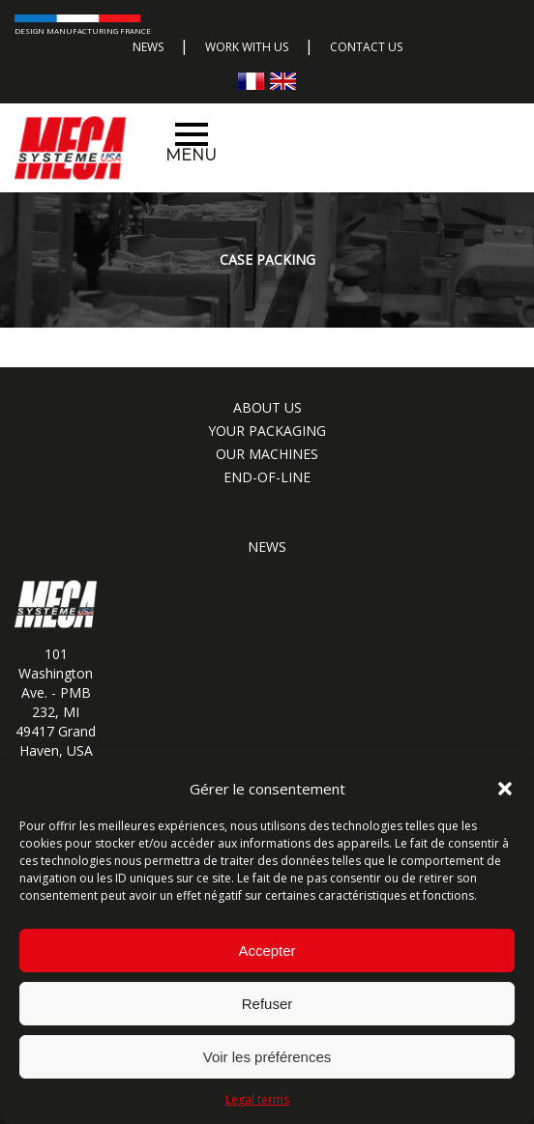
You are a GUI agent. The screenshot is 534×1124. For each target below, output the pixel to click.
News (148, 47)
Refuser (267, 1003)
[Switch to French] (251, 81)
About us (267, 407)
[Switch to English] (283, 81)
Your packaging (267, 430)
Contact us (366, 47)
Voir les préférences (267, 1057)
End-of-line (267, 477)
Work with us (246, 47)
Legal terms (257, 1099)
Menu (191, 143)
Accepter (266, 950)
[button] (505, 788)
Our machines (267, 454)
